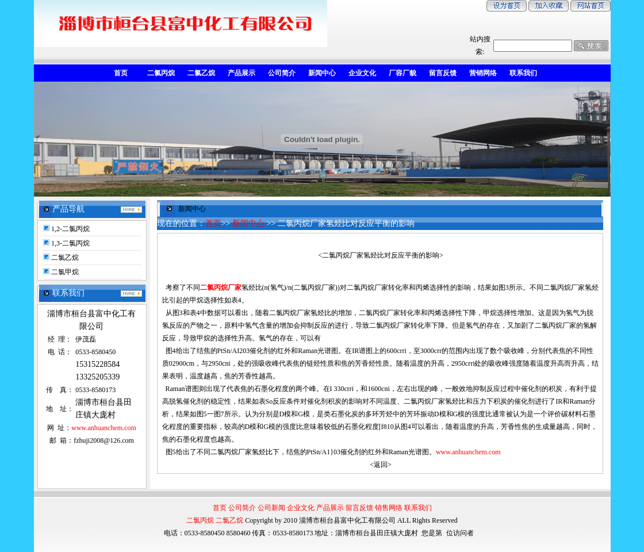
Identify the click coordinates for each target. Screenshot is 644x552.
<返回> (381, 465)
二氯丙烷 (200, 520)
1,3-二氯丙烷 (70, 243)
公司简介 (242, 508)
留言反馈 (359, 508)
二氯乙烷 (65, 258)
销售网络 (388, 508)
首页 (213, 223)
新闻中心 (248, 223)
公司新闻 (271, 508)
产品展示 (330, 508)
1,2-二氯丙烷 (70, 229)
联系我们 (418, 508)
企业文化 (301, 508)
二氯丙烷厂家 (220, 287)
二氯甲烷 (65, 272)
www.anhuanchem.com (103, 428)
